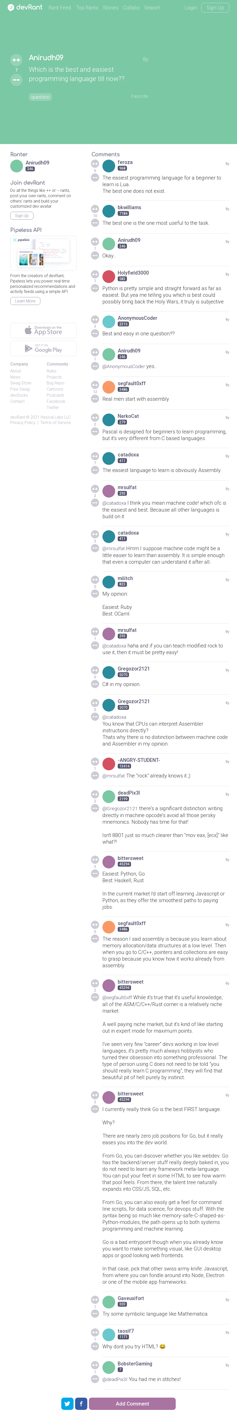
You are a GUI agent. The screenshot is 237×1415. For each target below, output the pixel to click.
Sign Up (215, 8)
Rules (51, 371)
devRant (17, 417)
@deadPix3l (115, 1378)
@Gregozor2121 (120, 808)
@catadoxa (115, 503)
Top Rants (87, 8)
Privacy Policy (22, 422)
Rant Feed (60, 8)
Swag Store (20, 383)
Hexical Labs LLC (56, 417)
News (15, 377)
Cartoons (55, 389)
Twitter (53, 407)
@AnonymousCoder (125, 366)
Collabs (131, 8)
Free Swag (20, 389)
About (15, 371)
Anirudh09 (48, 58)
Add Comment (132, 1404)
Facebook (56, 401)
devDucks (19, 395)
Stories (110, 8)
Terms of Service (55, 422)
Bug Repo (55, 383)
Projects (54, 377)
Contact (17, 401)
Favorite (139, 96)
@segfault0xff (118, 996)
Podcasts (55, 395)
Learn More (25, 301)
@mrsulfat (114, 548)
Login (191, 8)
